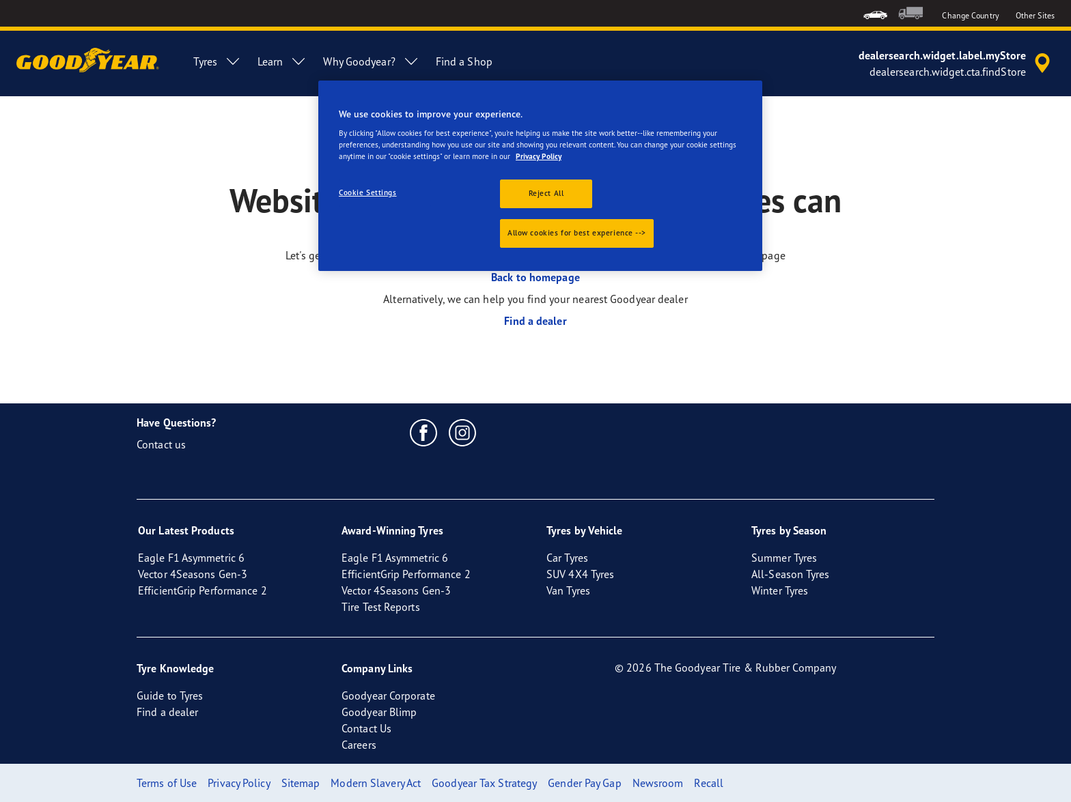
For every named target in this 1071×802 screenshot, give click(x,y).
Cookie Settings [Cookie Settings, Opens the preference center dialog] (368, 192)
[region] (540, 176)
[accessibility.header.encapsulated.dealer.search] (957, 63)
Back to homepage (535, 277)
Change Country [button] (970, 15)
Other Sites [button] (1035, 15)
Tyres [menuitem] (217, 61)
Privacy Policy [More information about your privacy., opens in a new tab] (538, 156)
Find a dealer (535, 321)
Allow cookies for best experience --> (576, 233)
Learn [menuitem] (282, 61)
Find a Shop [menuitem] (464, 61)
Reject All (546, 193)
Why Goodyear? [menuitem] (371, 61)
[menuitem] (875, 13)
